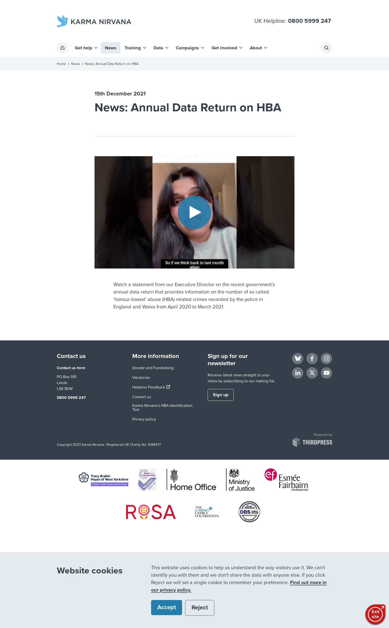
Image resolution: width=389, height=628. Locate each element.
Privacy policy (144, 419)
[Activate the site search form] (326, 48)
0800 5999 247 (309, 21)
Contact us (141, 397)
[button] (86, 48)
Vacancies (141, 378)
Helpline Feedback (151, 387)
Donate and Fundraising (153, 368)
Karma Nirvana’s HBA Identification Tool (162, 408)
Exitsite (376, 614)
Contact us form (71, 368)
